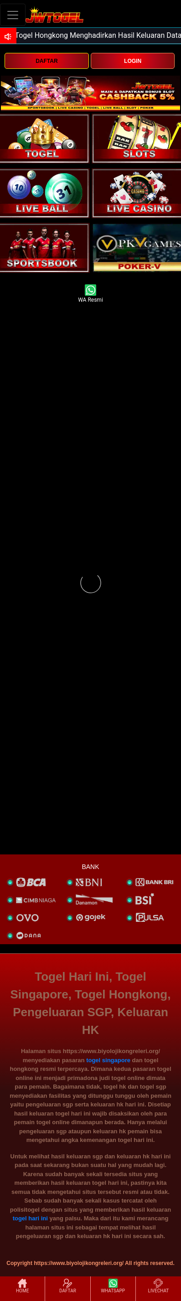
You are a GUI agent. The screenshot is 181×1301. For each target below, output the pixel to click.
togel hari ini (30, 1218)
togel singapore (108, 1060)
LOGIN (132, 61)
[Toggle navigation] (13, 15)
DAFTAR (46, 61)
